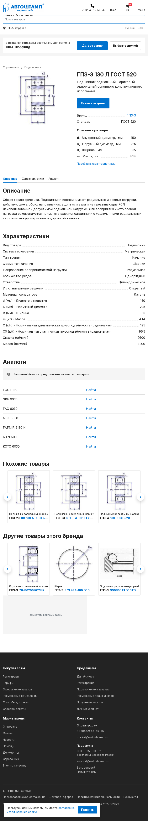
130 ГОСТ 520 (120, 517)
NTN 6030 (10, 436)
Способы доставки (16, 701)
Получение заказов (90, 701)
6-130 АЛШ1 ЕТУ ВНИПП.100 (86, 517)
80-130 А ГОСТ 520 (35, 517)
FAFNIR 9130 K (14, 427)
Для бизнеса (85, 676)
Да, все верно (92, 44)
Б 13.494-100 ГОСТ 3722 (82, 589)
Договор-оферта (61, 796)
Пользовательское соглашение (24, 796)
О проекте (10, 726)
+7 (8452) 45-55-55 (90, 730)
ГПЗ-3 (131, 115)
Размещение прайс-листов (95, 695)
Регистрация (11, 676)
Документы (11, 752)
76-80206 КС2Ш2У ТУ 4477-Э (40, 589)
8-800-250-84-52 (111, 752)
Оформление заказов (17, 688)
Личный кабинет (88, 708)
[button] (135, 28)
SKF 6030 (10, 399)
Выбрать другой (127, 44)
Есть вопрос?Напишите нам (86, 769)
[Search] (70, 19)
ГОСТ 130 (10, 389)
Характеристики (33, 178)
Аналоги (54, 178)
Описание (10, 178)
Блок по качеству (14, 764)
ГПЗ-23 (14, 517)
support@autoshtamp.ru (92, 760)
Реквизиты (131, 796)
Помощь (8, 745)
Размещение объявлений (20, 695)
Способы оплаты (14, 708)
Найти (91, 389)
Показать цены (93, 103)
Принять (87, 809)
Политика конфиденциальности (98, 796)
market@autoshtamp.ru (92, 736)
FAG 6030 (10, 408)
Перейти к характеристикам (96, 163)
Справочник (11, 758)
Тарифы (8, 682)
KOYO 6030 (11, 446)
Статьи (8, 732)
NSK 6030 (10, 417)
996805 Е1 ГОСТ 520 (125, 589)
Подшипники (32, 66)
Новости (8, 739)
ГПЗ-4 (104, 517)
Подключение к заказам (93, 688)
